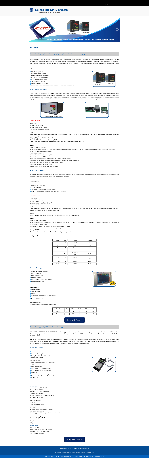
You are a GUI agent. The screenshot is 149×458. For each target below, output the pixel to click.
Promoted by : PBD (100, 456)
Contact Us (76, 448)
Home (61, 448)
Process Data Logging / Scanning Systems (64, 452)
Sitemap (87, 448)
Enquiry (82, 448)
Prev (31, 29)
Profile (65, 448)
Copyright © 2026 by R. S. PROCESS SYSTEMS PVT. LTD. (59, 456)
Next (117, 29)
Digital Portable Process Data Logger (85, 452)
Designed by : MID (80, 456)
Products (34, 47)
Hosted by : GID (90, 456)
